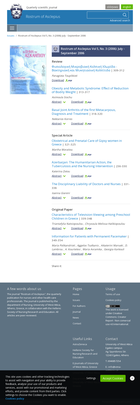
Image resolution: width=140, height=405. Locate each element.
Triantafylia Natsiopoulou (67, 223)
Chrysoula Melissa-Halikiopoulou (105, 223)
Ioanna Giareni (61, 193)
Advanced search (120, 20)
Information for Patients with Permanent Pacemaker (90, 238)
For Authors (79, 306)
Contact (77, 323)
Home (76, 294)
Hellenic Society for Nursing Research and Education (85, 353)
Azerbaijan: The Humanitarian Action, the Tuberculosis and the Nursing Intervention (89, 164)
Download (62, 80)
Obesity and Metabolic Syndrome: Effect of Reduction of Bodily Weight (90, 90)
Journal (77, 311)
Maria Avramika (92, 249)
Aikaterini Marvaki (112, 245)
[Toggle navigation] (12, 28)
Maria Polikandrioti (63, 245)
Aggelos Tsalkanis (88, 245)
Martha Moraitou (62, 149)
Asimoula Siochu (62, 97)
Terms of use (113, 294)
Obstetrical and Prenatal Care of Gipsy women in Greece (87, 142)
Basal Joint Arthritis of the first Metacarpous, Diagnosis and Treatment (84, 112)
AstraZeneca (80, 344)
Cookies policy (113, 300)
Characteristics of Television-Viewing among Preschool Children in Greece (91, 216)
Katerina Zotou (61, 171)
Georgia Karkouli (114, 249)
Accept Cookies (113, 378)
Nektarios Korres (62, 119)
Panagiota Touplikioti (64, 75)
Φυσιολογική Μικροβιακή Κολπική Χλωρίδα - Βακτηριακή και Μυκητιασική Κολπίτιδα (88, 68)
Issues (10, 35)
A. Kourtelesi (72, 249)
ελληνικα (112, 7)
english (127, 7)
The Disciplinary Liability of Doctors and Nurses (91, 185)
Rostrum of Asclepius (35, 16)
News (76, 317)
